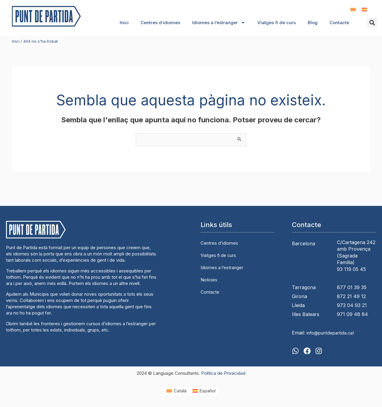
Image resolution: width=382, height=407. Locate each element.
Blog (313, 22)
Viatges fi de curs (276, 22)
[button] (372, 23)
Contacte (339, 22)
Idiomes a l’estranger (218, 23)
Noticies (209, 279)
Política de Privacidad (223, 373)
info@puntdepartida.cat (332, 333)
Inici (124, 22)
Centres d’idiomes (160, 22)
